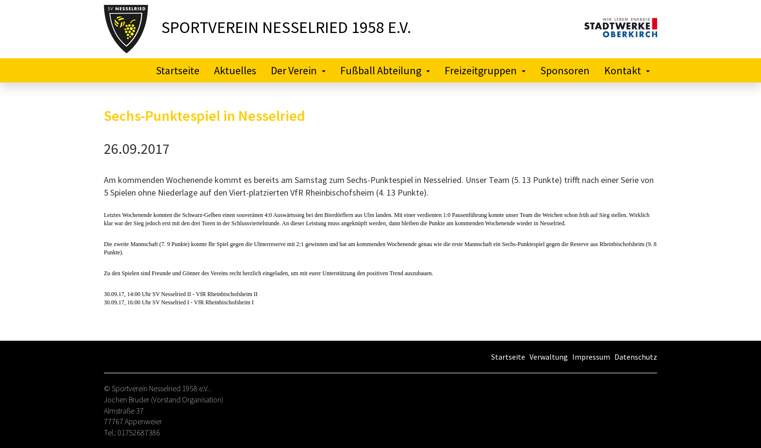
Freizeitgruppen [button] (485, 70)
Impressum (591, 357)
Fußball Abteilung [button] (385, 70)
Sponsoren (565, 70)
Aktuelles (235, 70)
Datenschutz (635, 357)
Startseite (177, 70)
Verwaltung (548, 357)
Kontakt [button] (627, 70)
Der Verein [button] (298, 70)
